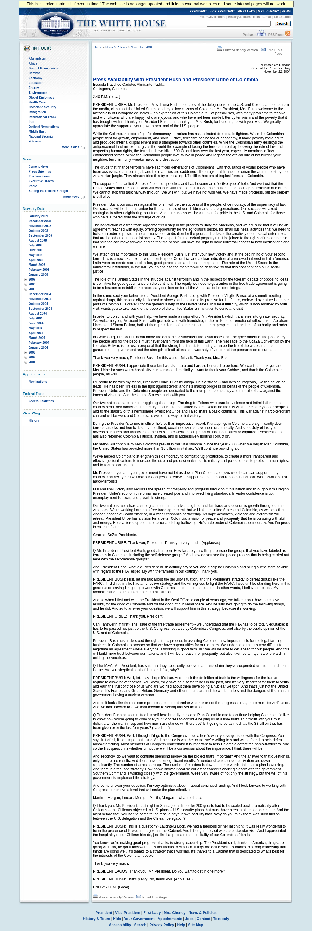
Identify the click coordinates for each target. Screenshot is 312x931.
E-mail (266, 17)
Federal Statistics (41, 401)
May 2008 (35, 255)
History (34, 420)
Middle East (37, 131)
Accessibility (120, 925)
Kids (256, 17)
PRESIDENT (198, 11)
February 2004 (39, 342)
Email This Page (151, 897)
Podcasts (249, 35)
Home (98, 47)
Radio (33, 186)
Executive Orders (41, 181)
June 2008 (36, 250)
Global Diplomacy (41, 97)
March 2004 (37, 338)
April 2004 (36, 333)
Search (140, 925)
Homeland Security (42, 107)
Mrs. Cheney (174, 913)
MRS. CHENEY (268, 11)
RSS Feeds (276, 35)
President (103, 913)
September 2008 (40, 235)
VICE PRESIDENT (222, 11)
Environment (38, 92)
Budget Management (43, 68)
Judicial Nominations (44, 126)
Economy (35, 78)
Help (181, 925)
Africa (33, 63)
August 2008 (38, 240)
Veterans (35, 141)
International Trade (42, 117)
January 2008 (38, 274)
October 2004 (38, 303)
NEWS (286, 11)
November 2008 (40, 226)
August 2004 (38, 313)
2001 (32, 362)
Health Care (37, 102)
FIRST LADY (246, 11)
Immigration (37, 112)
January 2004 (38, 347)
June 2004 (36, 323)
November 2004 (40, 299)
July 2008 (35, 245)
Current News (38, 166)
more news (71, 196)
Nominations (38, 381)
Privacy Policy (161, 925)
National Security (41, 136)
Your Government (212, 17)
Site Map (195, 925)
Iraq (31, 122)
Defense (35, 73)
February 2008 (39, 269)
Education (36, 83)
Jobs (189, 919)
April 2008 (36, 260)
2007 (32, 279)
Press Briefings (40, 171)
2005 (32, 289)
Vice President (127, 913)
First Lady (152, 913)
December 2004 (40, 294)
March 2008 (37, 265)
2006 (32, 284)
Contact (204, 919)
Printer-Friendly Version (237, 50)
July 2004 (35, 318)
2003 (32, 352)
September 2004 (40, 308)
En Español (282, 17)
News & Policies (116, 47)
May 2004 (35, 328)
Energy (34, 87)
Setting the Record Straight (48, 191)
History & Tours (239, 17)
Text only (221, 919)
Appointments (170, 919)
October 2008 (38, 230)
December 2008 (40, 221)
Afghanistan (37, 58)
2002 (32, 357)
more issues (70, 147)
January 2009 (38, 216)
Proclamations (39, 176)
